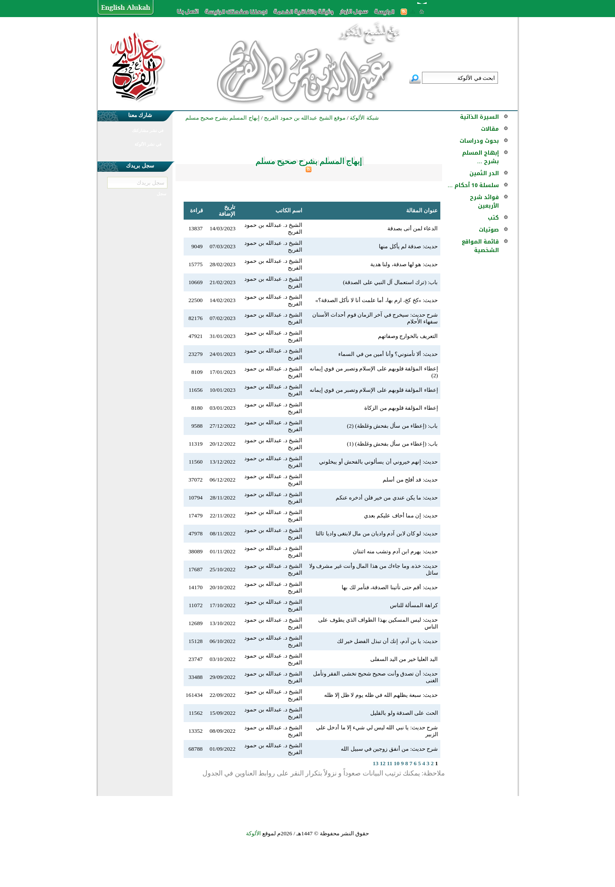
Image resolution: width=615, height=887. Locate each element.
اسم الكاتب (288, 210)
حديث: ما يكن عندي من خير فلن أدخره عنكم (387, 497)
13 (375, 763)
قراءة (196, 210)
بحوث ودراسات (479, 140)
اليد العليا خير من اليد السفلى (404, 659)
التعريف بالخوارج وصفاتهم (408, 336)
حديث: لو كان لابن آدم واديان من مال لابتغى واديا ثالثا (377, 533)
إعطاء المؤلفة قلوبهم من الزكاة (401, 408)
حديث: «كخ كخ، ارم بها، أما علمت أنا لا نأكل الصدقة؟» (376, 300)
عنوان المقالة (422, 210)
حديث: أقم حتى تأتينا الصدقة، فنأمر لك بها (390, 587)
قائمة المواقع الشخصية (480, 246)
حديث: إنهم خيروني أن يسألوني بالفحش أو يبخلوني (378, 461)
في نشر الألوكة (148, 144)
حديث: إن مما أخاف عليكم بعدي (401, 515)
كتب (493, 217)
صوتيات (489, 229)
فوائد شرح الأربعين (484, 201)
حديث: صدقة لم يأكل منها (408, 246)
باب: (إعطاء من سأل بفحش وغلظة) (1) (392, 444)
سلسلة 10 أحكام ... (473, 185)
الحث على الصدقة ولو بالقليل (404, 713)
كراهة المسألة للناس (414, 605)
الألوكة (253, 833)
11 (389, 763)
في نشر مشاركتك (148, 130)
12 (382, 763)
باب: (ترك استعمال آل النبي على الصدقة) (390, 282)
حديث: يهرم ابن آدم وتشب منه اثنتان (395, 551)
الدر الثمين (484, 173)
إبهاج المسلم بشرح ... (480, 157)
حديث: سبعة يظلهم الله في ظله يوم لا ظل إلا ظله (381, 695)
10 (396, 763)
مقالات (490, 128)
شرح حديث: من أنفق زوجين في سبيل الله (389, 749)
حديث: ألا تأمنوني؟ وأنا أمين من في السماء (388, 354)
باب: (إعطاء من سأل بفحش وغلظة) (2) (392, 426)
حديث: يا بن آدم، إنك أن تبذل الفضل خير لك (387, 641)
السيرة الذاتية (479, 117)
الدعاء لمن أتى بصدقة (412, 228)
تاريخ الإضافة (227, 210)
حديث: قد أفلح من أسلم (410, 479)
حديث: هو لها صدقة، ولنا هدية (404, 264)
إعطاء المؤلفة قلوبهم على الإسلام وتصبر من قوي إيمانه (374, 390)
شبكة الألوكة (364, 118)
